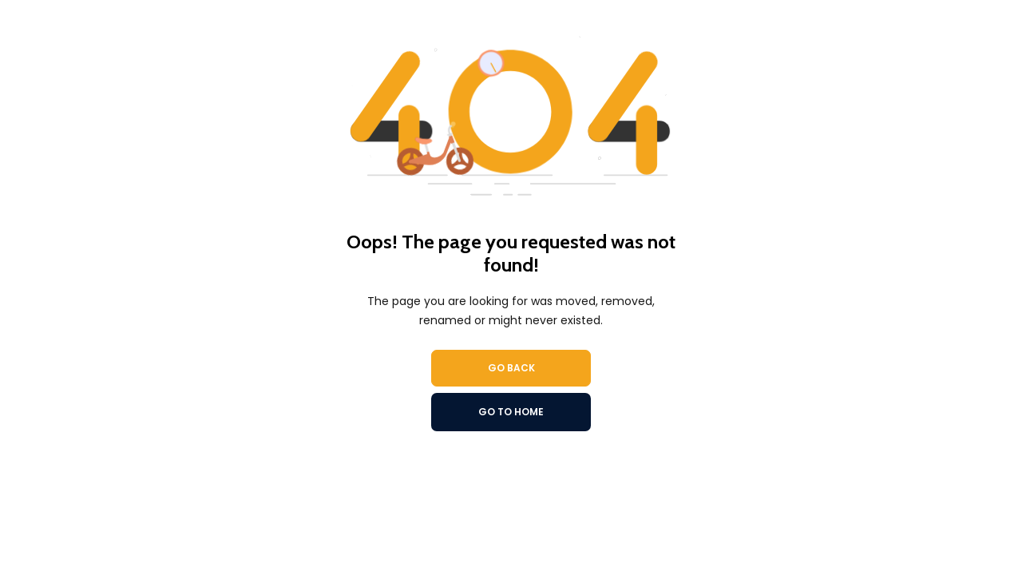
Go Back (511, 368)
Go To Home (511, 411)
